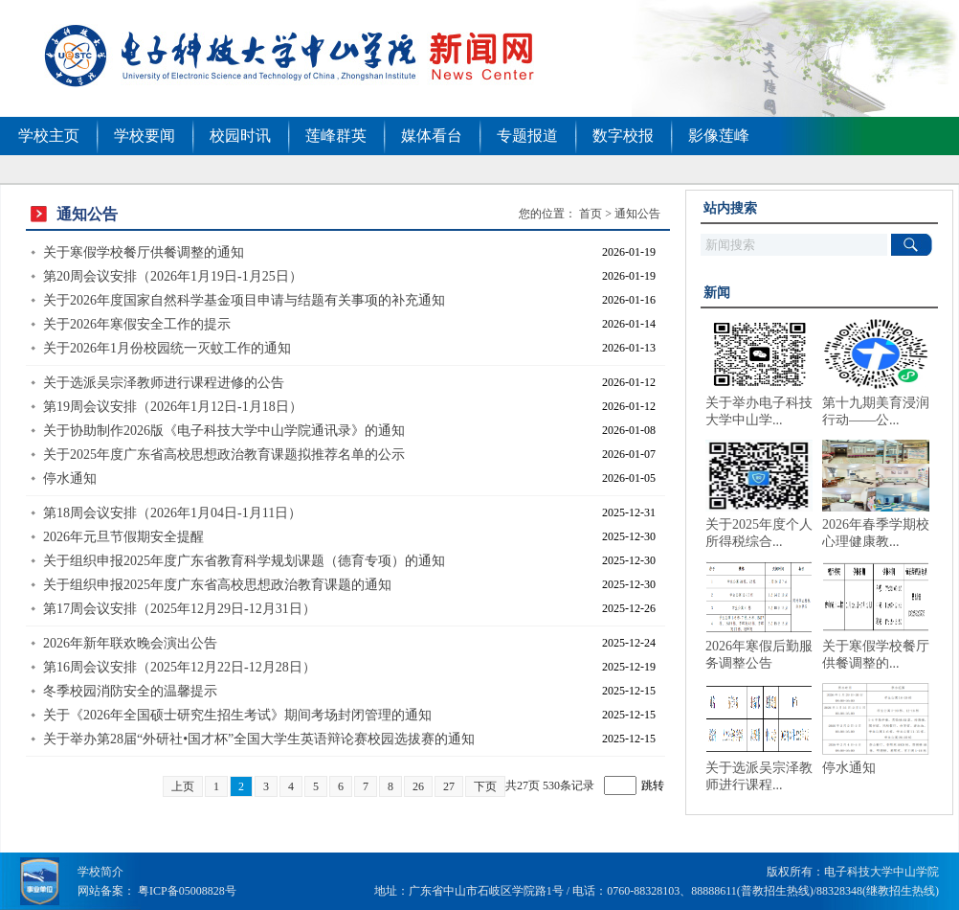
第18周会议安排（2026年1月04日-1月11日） (172, 513)
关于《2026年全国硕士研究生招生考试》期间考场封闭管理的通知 (237, 715)
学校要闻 (144, 135)
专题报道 (527, 135)
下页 (485, 786)
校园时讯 (240, 135)
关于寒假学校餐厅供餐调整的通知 (143, 252)
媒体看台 (431, 135)
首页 (590, 213)
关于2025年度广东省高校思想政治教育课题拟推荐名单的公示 (224, 454)
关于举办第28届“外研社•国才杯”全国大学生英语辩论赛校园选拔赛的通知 (259, 739)
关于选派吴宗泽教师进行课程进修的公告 (163, 382)
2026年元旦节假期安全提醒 (123, 537)
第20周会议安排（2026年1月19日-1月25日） (172, 276)
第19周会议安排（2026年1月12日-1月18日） (172, 406)
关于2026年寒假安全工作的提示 (137, 324)
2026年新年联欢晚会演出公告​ (130, 643)
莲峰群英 (336, 135)
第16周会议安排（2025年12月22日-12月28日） (179, 667)
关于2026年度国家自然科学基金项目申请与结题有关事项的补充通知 (244, 300)
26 (418, 786)
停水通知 (70, 478)
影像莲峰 (718, 135)
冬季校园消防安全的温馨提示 (130, 691)
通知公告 (637, 213)
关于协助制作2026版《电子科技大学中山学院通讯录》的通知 (224, 430)
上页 (182, 786)
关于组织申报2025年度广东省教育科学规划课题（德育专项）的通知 (244, 561)
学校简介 (100, 871)
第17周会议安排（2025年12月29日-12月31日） (179, 609)
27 (449, 786)
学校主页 (48, 135)
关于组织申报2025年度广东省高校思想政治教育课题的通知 (217, 585)
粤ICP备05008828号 (187, 891)
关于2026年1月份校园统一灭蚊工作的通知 (167, 348)
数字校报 (623, 135)
